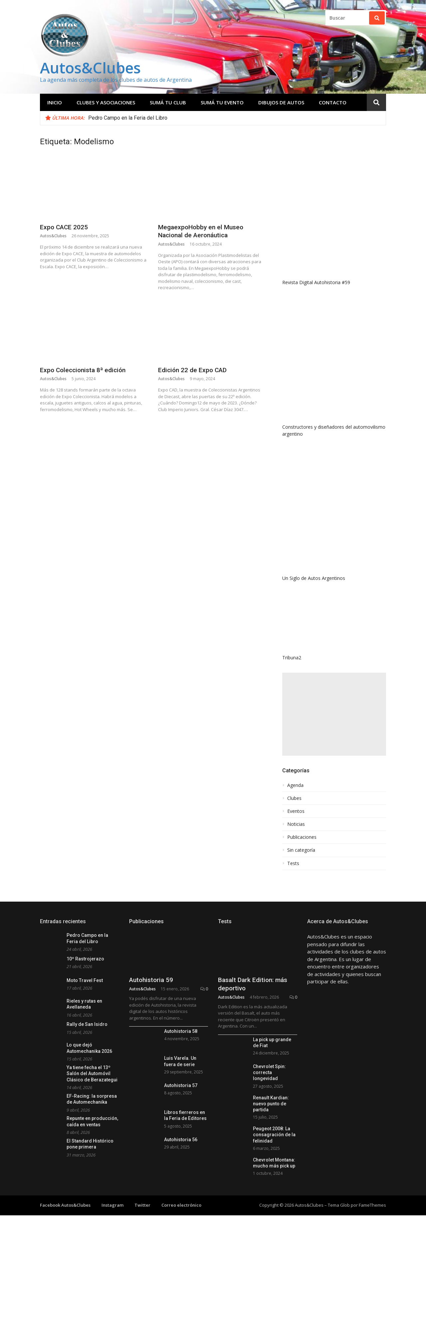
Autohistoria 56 (180, 1139)
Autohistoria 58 (180, 1031)
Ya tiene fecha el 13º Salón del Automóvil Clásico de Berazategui (92, 1073)
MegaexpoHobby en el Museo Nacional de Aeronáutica (200, 231)
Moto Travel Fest (85, 980)
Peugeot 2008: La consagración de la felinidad (274, 1134)
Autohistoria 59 (151, 980)
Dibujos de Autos (281, 102)
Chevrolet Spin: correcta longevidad (269, 1072)
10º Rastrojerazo (85, 958)
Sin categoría (301, 850)
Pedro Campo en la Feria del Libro (127, 118)
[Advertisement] (334, 714)
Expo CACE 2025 (64, 227)
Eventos (296, 811)
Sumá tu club (168, 102)
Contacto (332, 102)
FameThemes (372, 1205)
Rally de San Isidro (87, 1024)
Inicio (54, 102)
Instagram (112, 1205)
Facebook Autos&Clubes (65, 1205)
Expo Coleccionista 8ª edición (82, 370)
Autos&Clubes (90, 67)
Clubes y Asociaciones (106, 102)
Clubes (294, 798)
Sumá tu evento (222, 102)
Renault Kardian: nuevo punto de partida (271, 1103)
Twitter (142, 1205)
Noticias (296, 824)
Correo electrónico (181, 1205)
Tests (293, 863)
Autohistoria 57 (180, 1085)
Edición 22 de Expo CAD (192, 370)
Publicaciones (302, 837)
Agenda (295, 785)
